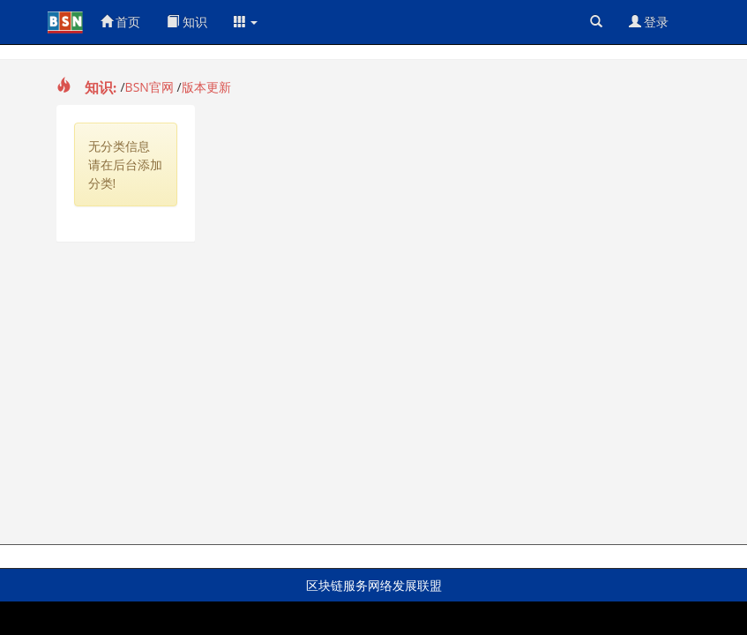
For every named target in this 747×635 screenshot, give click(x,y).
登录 (649, 21)
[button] (246, 22)
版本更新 (206, 86)
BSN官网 (149, 86)
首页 (121, 21)
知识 (187, 21)
